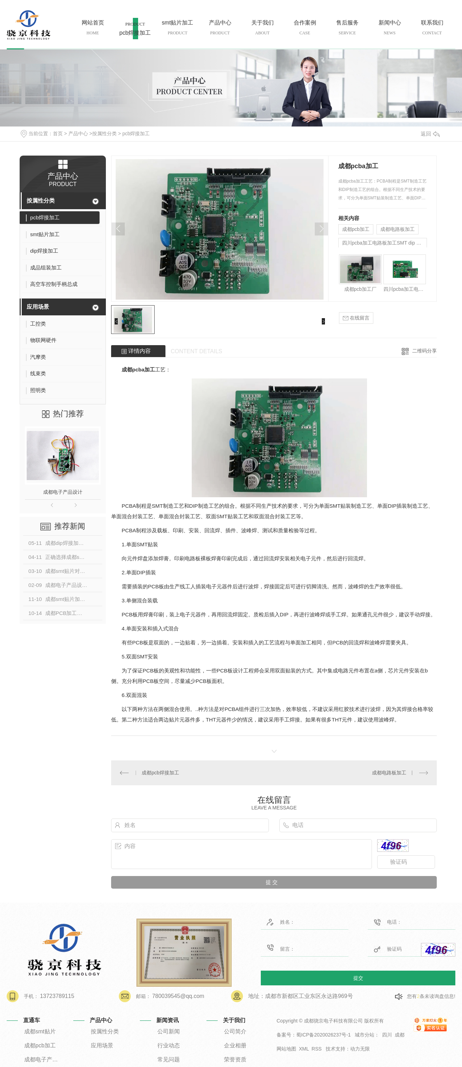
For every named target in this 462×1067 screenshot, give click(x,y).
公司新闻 (168, 1031)
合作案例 (305, 28)
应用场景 (38, 307)
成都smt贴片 (40, 1031)
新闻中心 (389, 28)
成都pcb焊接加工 (160, 772)
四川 (387, 1035)
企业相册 (235, 1045)
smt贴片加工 (177, 28)
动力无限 (360, 1049)
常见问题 (168, 1059)
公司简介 (235, 1031)
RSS (317, 1049)
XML (304, 1049)
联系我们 (432, 28)
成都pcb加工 (356, 229)
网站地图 (286, 1049)
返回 (430, 134)
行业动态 (168, 1045)
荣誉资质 (235, 1059)
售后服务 (347, 28)
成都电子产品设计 (62, 492)
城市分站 (364, 1035)
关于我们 (262, 28)
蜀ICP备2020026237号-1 (323, 1035)
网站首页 (93, 28)
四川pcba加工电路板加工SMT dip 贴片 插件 (384, 243)
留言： (295, 947)
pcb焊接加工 (135, 32)
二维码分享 (424, 351)
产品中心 (220, 28)
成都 (400, 1035)
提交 (358, 977)
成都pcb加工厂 (360, 289)
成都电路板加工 (397, 229)
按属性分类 (104, 133)
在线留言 (356, 318)
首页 (58, 133)
